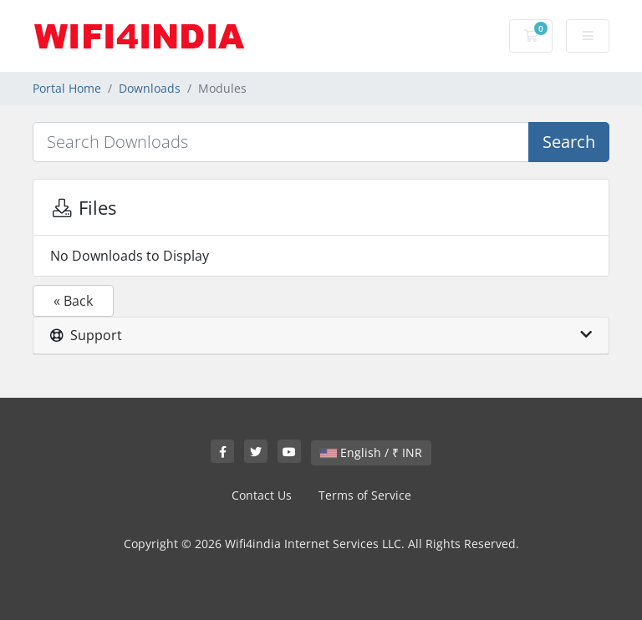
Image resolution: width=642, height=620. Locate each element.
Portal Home (67, 88)
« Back (73, 301)
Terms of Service (364, 495)
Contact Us (262, 495)
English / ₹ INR (371, 452)
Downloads (150, 88)
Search (569, 141)
